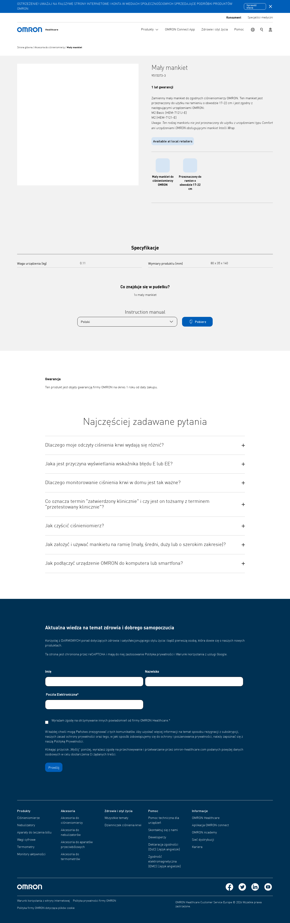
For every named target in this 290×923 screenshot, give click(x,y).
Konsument (233, 17)
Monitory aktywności (31, 854)
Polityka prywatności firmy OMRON (94, 900)
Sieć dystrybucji (203, 840)
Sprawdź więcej (251, 6)
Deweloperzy (157, 837)
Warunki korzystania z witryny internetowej (43, 900)
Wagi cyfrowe (26, 840)
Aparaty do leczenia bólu (34, 832)
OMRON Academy (204, 832)
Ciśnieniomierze (28, 818)
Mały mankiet (74, 47)
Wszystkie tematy (116, 818)
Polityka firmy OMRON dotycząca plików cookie (46, 908)
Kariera (197, 847)
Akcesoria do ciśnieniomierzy (49, 47)
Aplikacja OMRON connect (210, 825)
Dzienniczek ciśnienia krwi (123, 825)
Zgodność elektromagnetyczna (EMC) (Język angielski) (164, 861)
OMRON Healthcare (206, 818)
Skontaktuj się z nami (163, 830)
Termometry (25, 847)
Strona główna (25, 47)
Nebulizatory (26, 825)
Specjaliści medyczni (260, 17)
